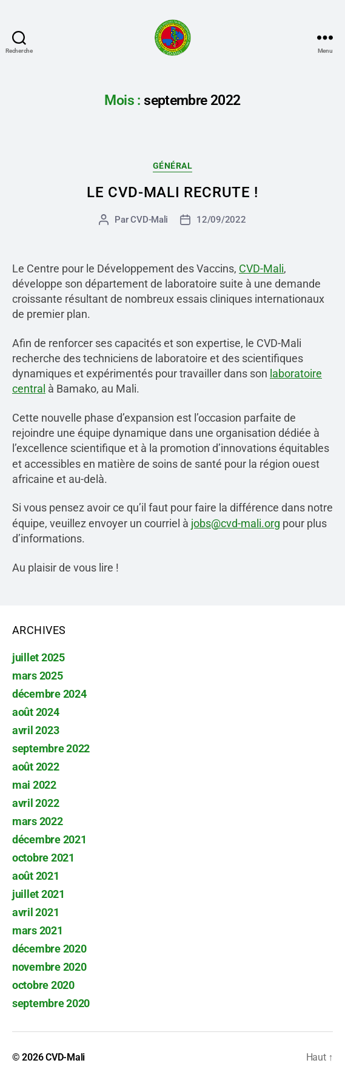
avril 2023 (35, 730)
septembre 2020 (51, 1003)
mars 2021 (37, 930)
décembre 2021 (49, 839)
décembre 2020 (49, 948)
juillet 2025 (38, 657)
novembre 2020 (49, 966)
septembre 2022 (51, 748)
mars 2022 (37, 821)
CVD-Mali (149, 219)
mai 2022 (34, 784)
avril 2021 (35, 912)
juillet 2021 (38, 894)
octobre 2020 (43, 985)
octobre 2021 (43, 857)
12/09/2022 (221, 219)
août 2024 (35, 712)
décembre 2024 (49, 693)
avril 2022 (35, 803)
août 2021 (35, 875)
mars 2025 (37, 675)
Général (173, 165)
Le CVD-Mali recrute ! (172, 192)
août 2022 (35, 766)
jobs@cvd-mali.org (235, 523)
